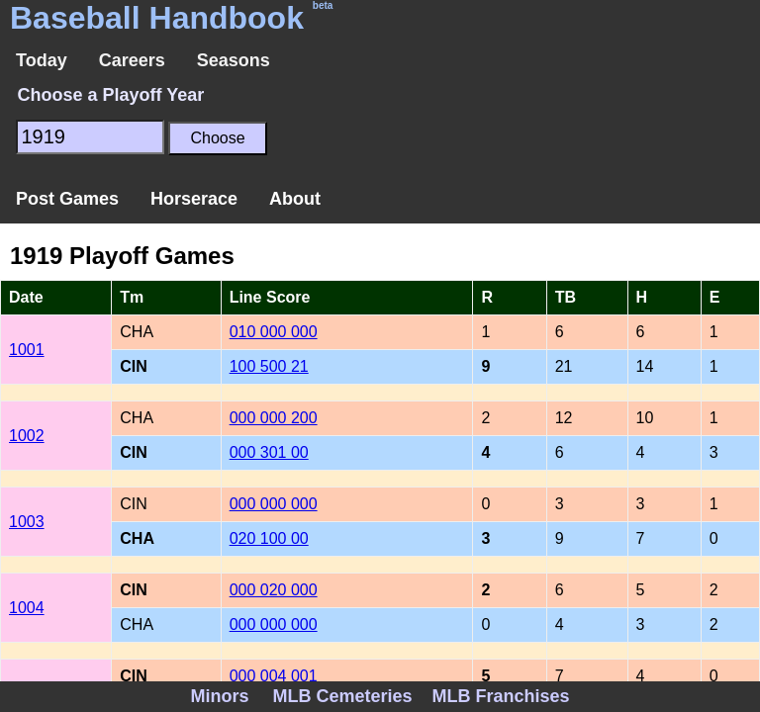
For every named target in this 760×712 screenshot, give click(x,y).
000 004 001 (274, 676)
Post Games (67, 199)
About (295, 199)
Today (41, 60)
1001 (27, 349)
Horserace (194, 199)
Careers (132, 60)
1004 (27, 607)
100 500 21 (269, 366)
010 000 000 (274, 331)
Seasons (233, 60)
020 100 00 (269, 538)
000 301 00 (269, 452)
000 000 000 (274, 503)
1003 (27, 521)
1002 (27, 435)
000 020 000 (274, 589)
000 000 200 (274, 417)
